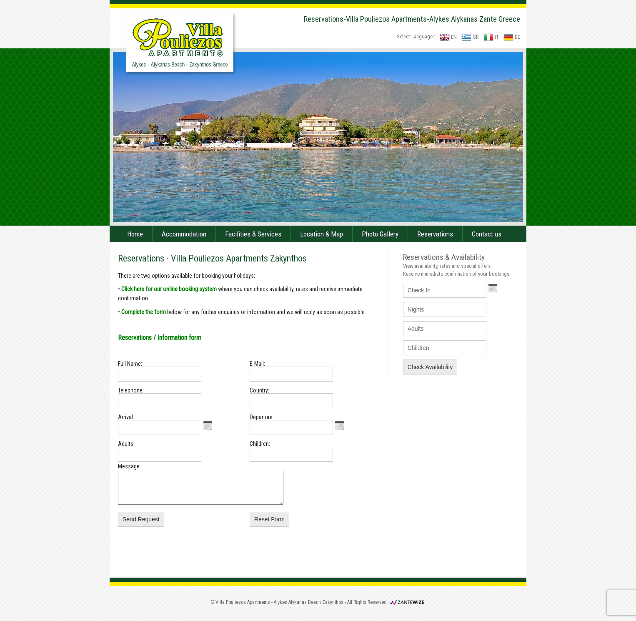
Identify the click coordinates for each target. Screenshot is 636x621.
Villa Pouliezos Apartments (242, 608)
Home (135, 234)
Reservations (435, 234)
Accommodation (184, 234)
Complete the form (143, 312)
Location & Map (321, 234)
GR (470, 37)
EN (448, 37)
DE (511, 37)
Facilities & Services (253, 234)
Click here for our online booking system (169, 289)
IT (491, 37)
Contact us (486, 234)
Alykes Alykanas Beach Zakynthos (308, 608)
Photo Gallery (380, 234)
